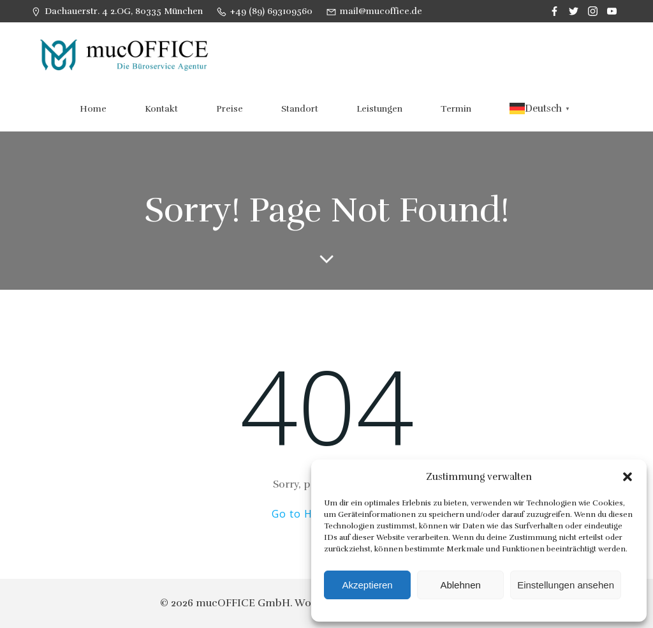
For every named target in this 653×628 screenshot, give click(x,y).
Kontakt (161, 108)
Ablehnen (460, 584)
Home (93, 108)
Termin (456, 108)
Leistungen (379, 108)
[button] (627, 476)
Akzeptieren (367, 584)
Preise (229, 108)
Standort (299, 108)
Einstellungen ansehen (565, 584)
